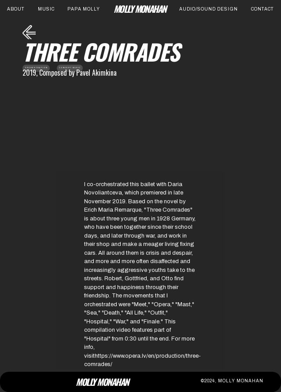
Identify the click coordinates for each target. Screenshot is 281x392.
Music (46, 9)
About (16, 9)
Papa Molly (83, 9)
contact (262, 9)
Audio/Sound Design (208, 9)
